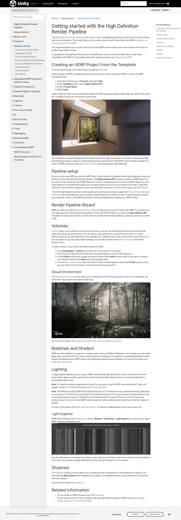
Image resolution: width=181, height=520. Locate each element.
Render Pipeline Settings (27, 91)
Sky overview (99, 341)
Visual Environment (64, 277)
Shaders (98, 37)
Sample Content (23, 67)
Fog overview (115, 341)
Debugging (20, 133)
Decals (85, 164)
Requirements (21, 32)
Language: (161, 10)
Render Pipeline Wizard (26, 57)
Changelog (62, 3)
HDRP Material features (62, 362)
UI (15, 114)
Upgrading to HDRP (24, 53)
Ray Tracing (20, 119)
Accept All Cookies (154, 514)
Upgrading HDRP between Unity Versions (28, 81)
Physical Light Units (98, 387)
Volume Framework (24, 86)
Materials (19, 96)
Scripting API (48, 3)
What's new (20, 36)
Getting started (22, 46)
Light (140, 407)
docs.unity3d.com (157, 3)
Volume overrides (74, 262)
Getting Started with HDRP (27, 50)
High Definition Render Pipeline (26, 26)
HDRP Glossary (22, 152)
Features (19, 41)
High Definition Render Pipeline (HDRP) (73, 37)
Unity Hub (103, 70)
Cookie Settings (116, 514)
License (75, 3)
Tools (17, 128)
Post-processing (23, 110)
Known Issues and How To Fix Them (28, 158)
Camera (18, 105)
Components (21, 124)
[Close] (169, 514)
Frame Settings (135, 192)
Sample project (22, 70)
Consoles (19, 142)
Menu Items (21, 74)
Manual (34, 3)
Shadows (60, 473)
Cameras (56, 195)
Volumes (92, 164)
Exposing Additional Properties (29, 64)
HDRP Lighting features (85, 407)
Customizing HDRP (24, 147)
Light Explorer (81, 419)
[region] (90, 514)
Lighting (18, 100)
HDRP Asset (142, 188)
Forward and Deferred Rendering (30, 60)
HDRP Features (97, 495)
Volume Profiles (127, 239)
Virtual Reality (21, 138)
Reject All (136, 514)
